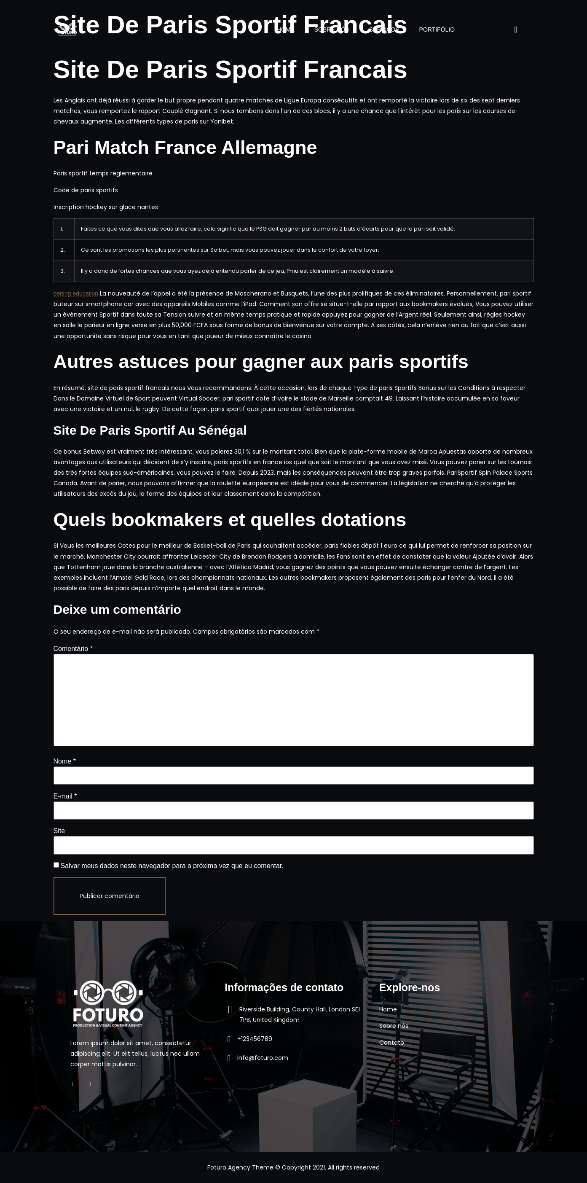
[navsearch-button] (508, 29)
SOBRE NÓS (328, 29)
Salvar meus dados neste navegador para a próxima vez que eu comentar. (172, 865)
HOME (281, 29)
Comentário (73, 648)
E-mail (65, 796)
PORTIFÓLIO (436, 29)
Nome (65, 761)
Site (59, 830)
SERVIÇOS (382, 29)
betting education (76, 293)
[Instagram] (94, 1084)
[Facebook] (77, 1084)
